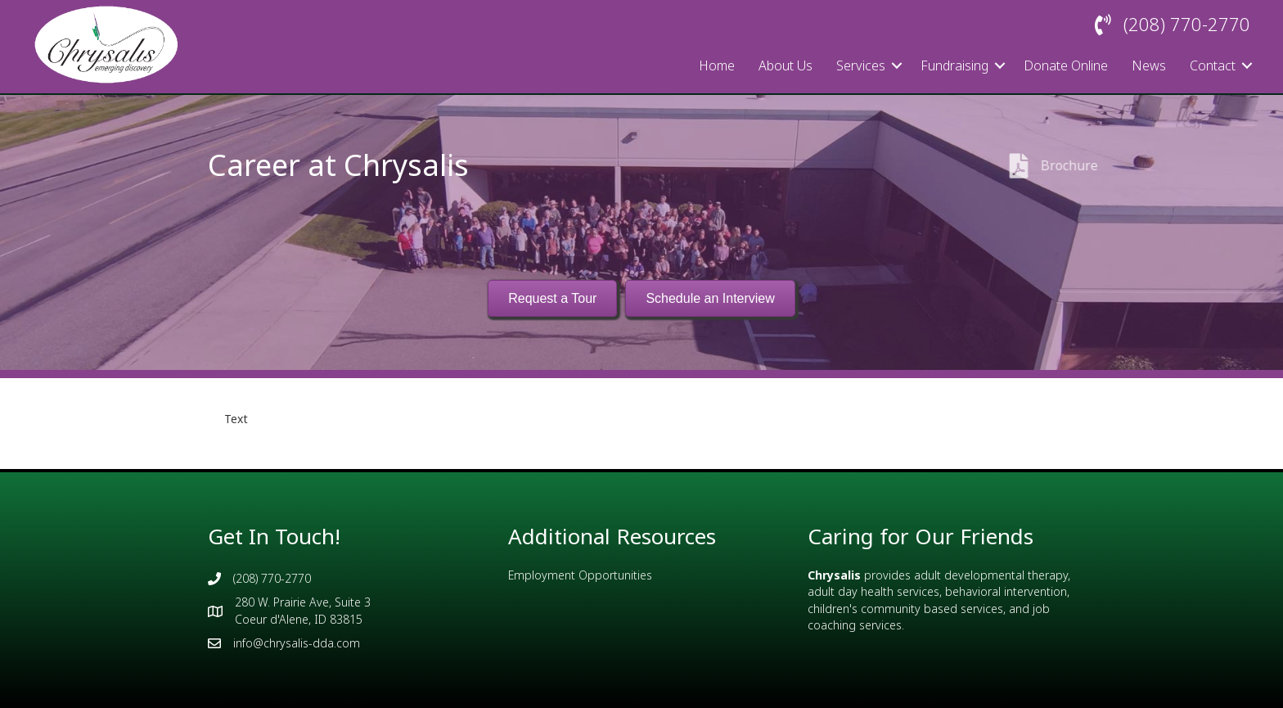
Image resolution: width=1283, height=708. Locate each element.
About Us (786, 65)
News (1149, 65)
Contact (1213, 65)
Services (860, 65)
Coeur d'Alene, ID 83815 (298, 619)
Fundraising (954, 65)
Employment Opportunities (580, 575)
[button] (896, 65)
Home (717, 65)
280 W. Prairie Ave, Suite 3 (303, 602)
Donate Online (1066, 65)
